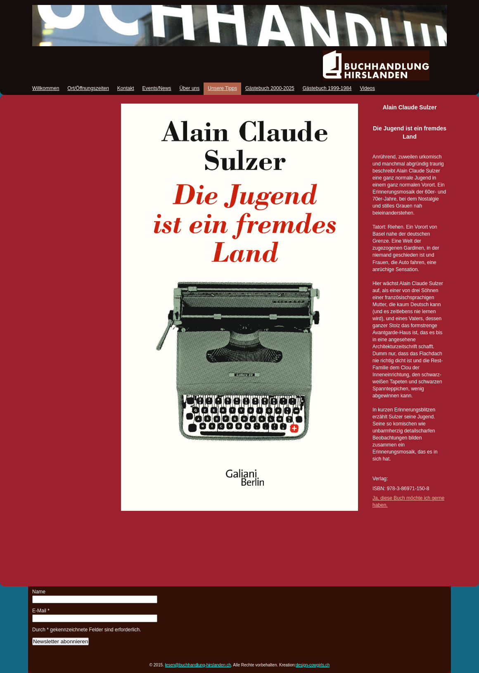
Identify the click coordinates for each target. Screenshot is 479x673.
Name (38, 592)
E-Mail (41, 611)
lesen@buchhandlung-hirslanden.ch (198, 665)
